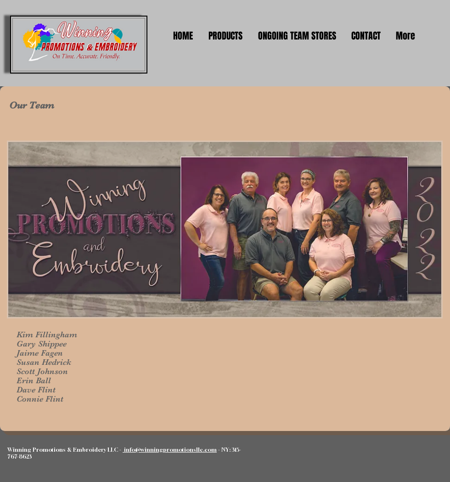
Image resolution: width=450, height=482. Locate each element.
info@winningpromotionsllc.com (170, 449)
